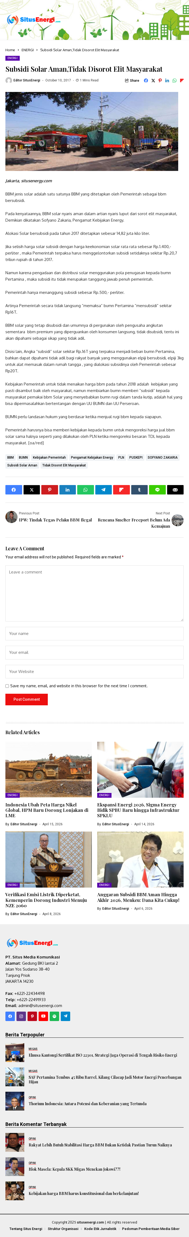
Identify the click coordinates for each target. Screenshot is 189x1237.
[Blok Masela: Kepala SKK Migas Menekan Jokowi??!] (14, 1166)
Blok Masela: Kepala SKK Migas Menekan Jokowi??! (74, 1169)
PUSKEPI (136, 457)
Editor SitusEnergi (27, 80)
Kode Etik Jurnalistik (100, 1229)
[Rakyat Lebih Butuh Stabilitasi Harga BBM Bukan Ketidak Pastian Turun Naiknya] (14, 1142)
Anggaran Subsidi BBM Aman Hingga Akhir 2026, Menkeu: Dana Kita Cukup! (138, 897)
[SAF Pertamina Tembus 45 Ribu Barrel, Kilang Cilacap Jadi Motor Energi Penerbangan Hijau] (14, 1076)
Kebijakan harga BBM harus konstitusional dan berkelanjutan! (84, 1193)
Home (10, 50)
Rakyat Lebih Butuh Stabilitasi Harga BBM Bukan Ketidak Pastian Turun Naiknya (100, 1144)
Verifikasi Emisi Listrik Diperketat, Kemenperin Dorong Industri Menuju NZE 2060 (46, 899)
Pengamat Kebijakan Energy (92, 457)
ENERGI (28, 50)
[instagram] (21, 1016)
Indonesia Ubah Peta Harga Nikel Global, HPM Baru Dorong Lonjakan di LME (46, 810)
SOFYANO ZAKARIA (163, 457)
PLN (121, 457)
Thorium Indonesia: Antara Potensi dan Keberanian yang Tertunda (88, 1103)
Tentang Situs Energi (25, 1229)
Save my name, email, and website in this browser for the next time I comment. (79, 686)
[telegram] (65, 1016)
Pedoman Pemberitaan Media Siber (151, 1229)
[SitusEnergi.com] (33, 20)
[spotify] (54, 1016)
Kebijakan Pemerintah (49, 457)
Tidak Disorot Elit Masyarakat (64, 465)
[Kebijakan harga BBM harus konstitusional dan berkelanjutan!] (14, 1190)
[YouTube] (43, 1016)
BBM (10, 457)
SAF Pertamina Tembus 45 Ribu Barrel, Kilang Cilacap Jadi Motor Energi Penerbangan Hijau (105, 1079)
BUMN (23, 457)
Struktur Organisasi (63, 1229)
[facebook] (10, 1016)
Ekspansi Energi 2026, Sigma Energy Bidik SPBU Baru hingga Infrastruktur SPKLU (138, 810)
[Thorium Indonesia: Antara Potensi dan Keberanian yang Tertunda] (14, 1101)
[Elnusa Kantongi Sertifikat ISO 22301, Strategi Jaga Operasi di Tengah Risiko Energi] (14, 1052)
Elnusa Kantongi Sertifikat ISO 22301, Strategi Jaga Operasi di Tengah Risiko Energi (103, 1055)
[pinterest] (32, 1016)
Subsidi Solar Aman (22, 465)
